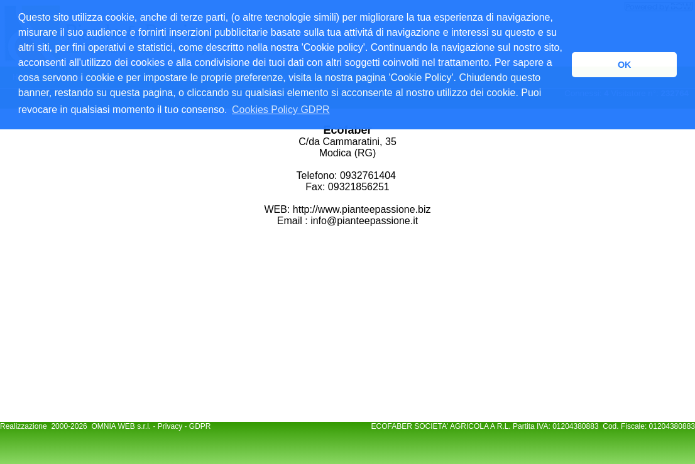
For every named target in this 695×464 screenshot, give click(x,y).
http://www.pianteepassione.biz (360, 209)
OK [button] (625, 65)
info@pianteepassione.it (364, 220)
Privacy (170, 426)
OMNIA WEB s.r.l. (122, 426)
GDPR (200, 426)
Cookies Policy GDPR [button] (281, 109)
